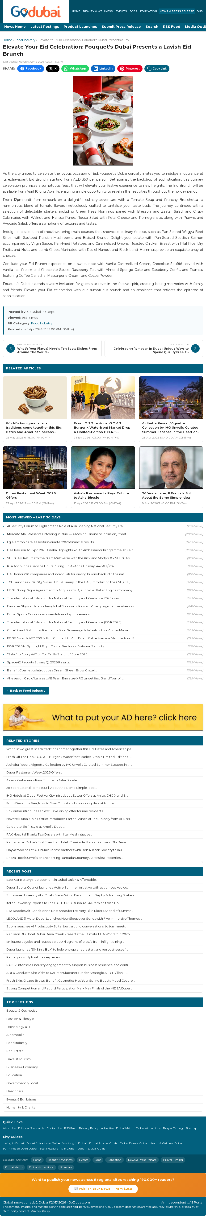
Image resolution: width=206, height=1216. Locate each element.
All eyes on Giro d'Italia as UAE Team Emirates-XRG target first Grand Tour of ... (65, 678)
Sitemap (191, 1128)
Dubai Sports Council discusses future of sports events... (49, 614)
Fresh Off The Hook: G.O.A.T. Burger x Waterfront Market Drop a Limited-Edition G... (69, 757)
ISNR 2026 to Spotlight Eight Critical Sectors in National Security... (56, 646)
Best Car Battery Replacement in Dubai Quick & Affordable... (52, 879)
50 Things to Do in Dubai (20, 1148)
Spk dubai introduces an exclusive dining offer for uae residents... (55, 811)
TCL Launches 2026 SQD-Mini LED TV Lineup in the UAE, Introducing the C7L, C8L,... (69, 582)
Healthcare (15, 1091)
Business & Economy (22, 1067)
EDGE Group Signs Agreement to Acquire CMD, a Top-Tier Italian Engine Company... (71, 590)
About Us (9, 1128)
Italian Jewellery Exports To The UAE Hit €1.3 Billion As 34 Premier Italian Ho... (63, 903)
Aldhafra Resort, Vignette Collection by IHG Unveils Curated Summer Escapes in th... (69, 764)
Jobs (133, 11)
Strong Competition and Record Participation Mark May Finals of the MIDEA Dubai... (69, 988)
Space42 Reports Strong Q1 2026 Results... (39, 662)
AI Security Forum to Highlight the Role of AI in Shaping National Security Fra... (66, 526)
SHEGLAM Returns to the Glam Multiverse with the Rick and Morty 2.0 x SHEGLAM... (70, 558)
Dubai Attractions (148, 1128)
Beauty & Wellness (98, 11)
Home (76, 11)
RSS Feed (171, 27)
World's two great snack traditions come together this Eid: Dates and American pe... (70, 749)
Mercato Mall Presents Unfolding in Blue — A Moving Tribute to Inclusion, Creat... (67, 534)
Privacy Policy (88, 1128)
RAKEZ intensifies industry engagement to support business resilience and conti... (68, 965)
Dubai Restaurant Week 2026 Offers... (34, 772)
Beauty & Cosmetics (21, 1010)
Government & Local (22, 1083)
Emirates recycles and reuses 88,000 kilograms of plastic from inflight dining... (65, 941)
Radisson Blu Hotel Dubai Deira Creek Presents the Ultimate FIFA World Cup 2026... (69, 934)
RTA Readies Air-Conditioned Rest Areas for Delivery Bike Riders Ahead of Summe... (70, 911)
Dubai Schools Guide (103, 1143)
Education (148, 11)
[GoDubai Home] (36, 11)
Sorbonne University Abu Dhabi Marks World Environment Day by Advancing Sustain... (71, 895)
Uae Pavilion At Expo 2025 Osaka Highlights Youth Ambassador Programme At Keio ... (71, 550)
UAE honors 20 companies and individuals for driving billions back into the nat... (66, 574)
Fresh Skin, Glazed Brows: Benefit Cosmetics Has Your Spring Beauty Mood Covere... (70, 980)
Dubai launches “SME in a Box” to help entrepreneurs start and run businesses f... (67, 949)
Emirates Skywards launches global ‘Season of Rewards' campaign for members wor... (73, 606)
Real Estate (15, 1051)
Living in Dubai (13, 1143)
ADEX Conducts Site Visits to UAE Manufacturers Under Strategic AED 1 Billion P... (67, 973)
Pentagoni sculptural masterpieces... (34, 957)
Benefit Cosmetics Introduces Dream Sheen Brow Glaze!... (52, 670)
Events (121, 11)
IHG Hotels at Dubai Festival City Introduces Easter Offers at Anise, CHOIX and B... (67, 795)
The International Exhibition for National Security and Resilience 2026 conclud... (67, 598)
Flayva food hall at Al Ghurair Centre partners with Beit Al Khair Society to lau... (65, 850)
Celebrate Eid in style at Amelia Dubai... (35, 826)
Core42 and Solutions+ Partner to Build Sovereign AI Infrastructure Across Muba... (68, 630)
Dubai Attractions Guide (43, 1143)
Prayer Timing (173, 1128)
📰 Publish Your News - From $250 (103, 1189)
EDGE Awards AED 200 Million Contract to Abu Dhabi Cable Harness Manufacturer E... (71, 638)
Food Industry (25, 40)
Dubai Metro (124, 1128)
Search (152, 27)
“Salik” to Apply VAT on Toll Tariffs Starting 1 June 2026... (48, 654)
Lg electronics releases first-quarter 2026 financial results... (51, 542)
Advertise (107, 1128)
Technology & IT (18, 1027)
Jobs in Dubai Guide (91, 1148)
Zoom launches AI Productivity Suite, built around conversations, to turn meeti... (66, 926)
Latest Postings (44, 27)
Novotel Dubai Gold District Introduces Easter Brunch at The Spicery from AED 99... (69, 819)
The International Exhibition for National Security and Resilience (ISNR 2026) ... (65, 622)
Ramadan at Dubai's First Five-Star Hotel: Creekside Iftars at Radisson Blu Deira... (67, 842)
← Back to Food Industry (26, 690)
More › (194, 740)
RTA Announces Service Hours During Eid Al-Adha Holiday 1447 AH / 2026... (62, 566)
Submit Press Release (121, 27)
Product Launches (80, 27)
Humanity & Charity (20, 1107)
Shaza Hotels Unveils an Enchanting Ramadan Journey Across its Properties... (64, 858)
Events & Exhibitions (21, 1099)
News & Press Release (177, 11)
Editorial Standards (31, 1128)
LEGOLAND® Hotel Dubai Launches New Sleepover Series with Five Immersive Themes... (74, 918)
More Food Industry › (181, 368)
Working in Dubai (74, 1143)
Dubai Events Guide (133, 1143)
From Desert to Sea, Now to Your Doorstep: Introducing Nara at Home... (61, 803)
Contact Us (54, 1128)
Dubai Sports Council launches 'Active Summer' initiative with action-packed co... (67, 887)
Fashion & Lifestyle (20, 1019)
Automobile (15, 1035)
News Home (15, 27)
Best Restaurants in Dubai (57, 1148)
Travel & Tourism (18, 1059)
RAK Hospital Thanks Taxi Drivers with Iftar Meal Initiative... (49, 834)
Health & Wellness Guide (166, 1143)
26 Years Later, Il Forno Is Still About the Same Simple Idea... (51, 788)
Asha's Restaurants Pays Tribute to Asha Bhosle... (42, 780)
